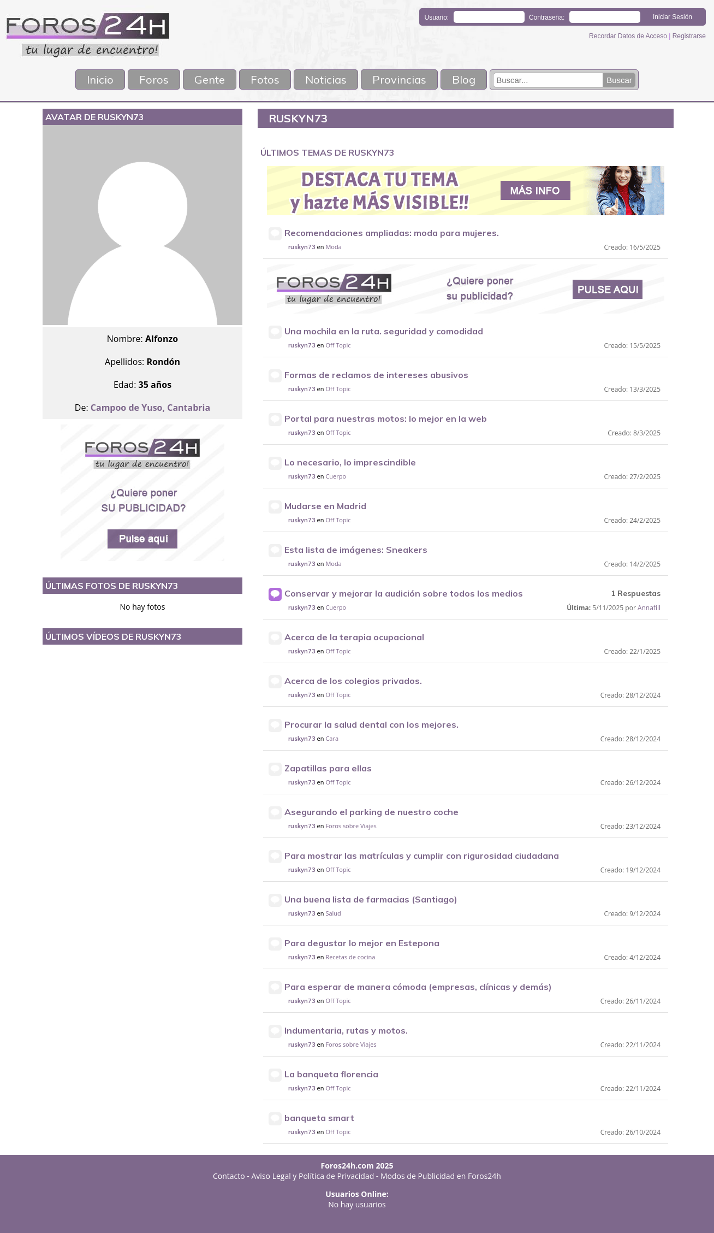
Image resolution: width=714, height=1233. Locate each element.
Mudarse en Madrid (325, 505)
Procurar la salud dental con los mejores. (371, 724)
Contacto (229, 1176)
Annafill (649, 607)
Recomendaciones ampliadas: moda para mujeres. (391, 232)
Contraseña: (546, 17)
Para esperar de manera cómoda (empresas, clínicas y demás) (418, 986)
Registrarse (689, 36)
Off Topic (337, 345)
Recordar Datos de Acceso (629, 36)
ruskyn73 (302, 247)
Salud (333, 913)
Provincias (399, 79)
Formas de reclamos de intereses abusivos (376, 374)
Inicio (100, 79)
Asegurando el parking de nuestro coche (371, 811)
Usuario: (437, 17)
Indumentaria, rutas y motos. (346, 1030)
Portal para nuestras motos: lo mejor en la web (385, 418)
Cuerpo (335, 476)
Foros (154, 79)
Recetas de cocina (350, 957)
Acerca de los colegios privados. (353, 680)
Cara (331, 738)
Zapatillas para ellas (328, 768)
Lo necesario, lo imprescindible (350, 462)
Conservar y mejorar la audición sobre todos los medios (403, 593)
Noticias (326, 79)
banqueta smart (319, 1117)
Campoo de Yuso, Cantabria (150, 408)
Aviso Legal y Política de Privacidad (313, 1176)
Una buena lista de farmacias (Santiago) (370, 899)
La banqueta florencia (331, 1074)
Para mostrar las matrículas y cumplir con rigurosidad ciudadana (421, 855)
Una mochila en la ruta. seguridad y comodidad (383, 331)
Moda (333, 247)
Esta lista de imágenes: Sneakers (355, 549)
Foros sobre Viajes (350, 826)
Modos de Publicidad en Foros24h (440, 1176)
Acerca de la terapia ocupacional (354, 637)
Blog (463, 79)
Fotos (265, 79)
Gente (209, 79)
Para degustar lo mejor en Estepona (361, 942)
